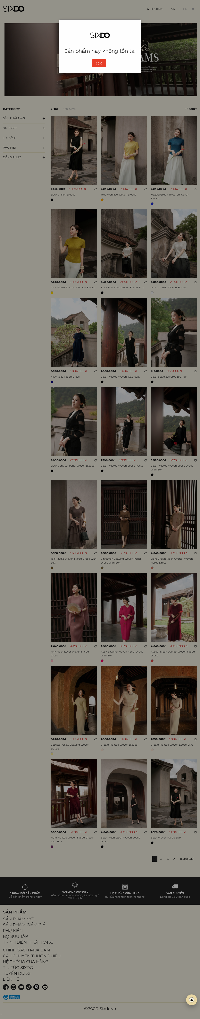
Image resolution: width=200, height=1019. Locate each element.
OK (99, 63)
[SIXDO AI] (191, 999)
